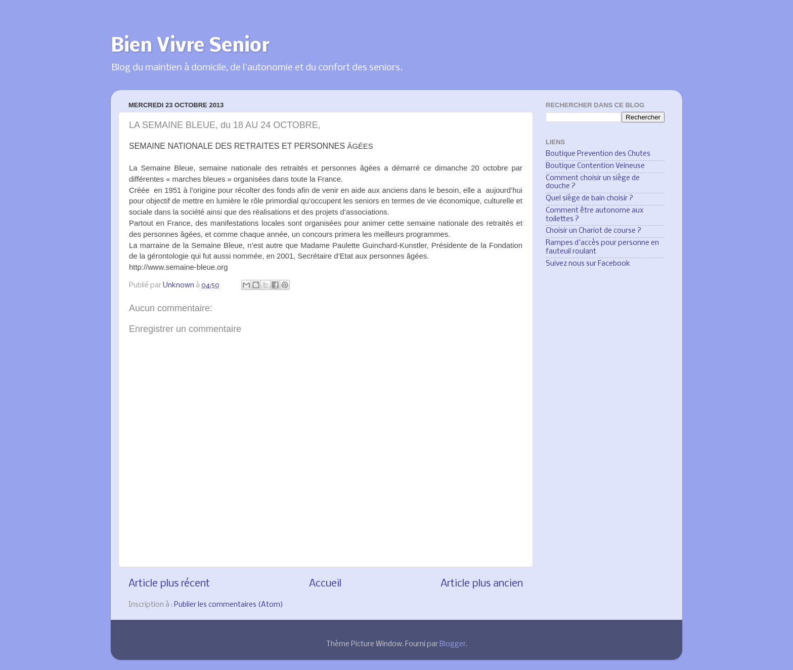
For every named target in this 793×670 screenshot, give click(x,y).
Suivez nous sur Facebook (588, 264)
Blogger (452, 644)
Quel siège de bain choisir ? (589, 198)
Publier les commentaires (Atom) (228, 605)
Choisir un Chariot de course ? (593, 231)
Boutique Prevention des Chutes (598, 154)
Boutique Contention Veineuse (595, 166)
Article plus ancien (481, 583)
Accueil (325, 583)
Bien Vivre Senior (190, 46)
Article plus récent (169, 583)
